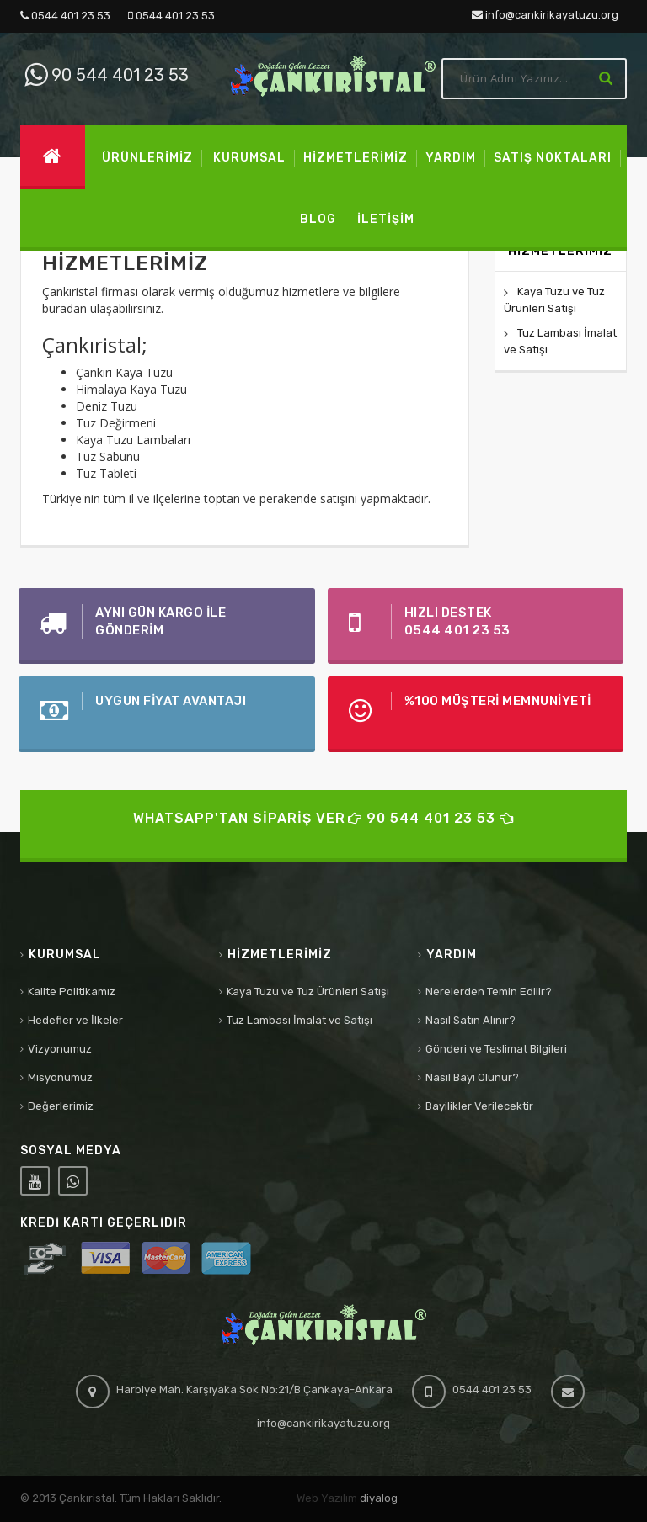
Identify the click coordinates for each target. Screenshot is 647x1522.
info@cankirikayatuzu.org (545, 14)
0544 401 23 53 (65, 15)
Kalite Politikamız (71, 991)
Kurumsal (65, 954)
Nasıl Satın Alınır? (470, 1020)
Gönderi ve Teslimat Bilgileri (496, 1048)
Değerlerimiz (61, 1106)
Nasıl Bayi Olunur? (472, 1077)
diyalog (379, 1498)
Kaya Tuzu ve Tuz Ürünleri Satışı (308, 991)
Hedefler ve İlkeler (75, 1020)
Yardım (451, 954)
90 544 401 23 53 (104, 75)
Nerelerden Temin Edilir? (488, 991)
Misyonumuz (60, 1077)
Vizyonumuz (60, 1048)
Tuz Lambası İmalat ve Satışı (299, 1020)
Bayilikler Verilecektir (479, 1106)
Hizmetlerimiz (279, 954)
